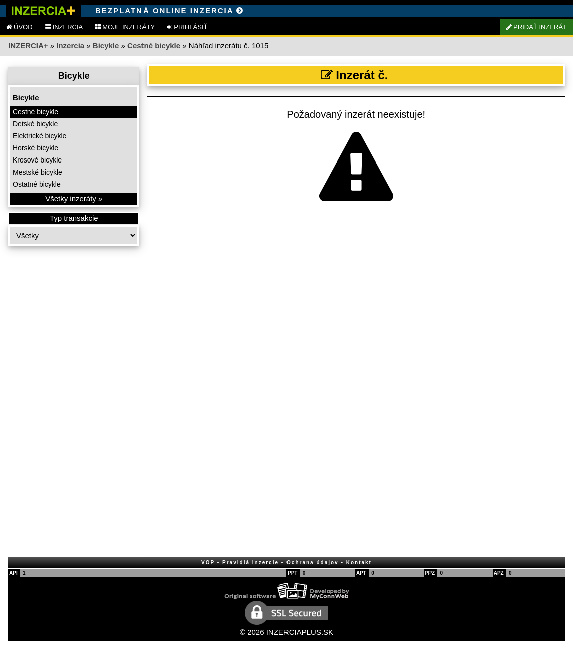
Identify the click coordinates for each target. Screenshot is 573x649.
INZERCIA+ (28, 45)
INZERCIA (64, 27)
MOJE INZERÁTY (125, 27)
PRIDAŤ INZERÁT (536, 27)
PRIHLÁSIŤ (187, 27)
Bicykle (106, 45)
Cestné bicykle (153, 45)
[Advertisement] (73, 406)
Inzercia (70, 45)
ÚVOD (19, 27)
